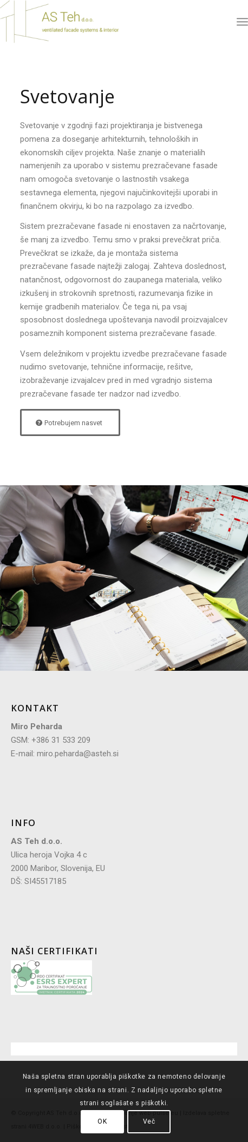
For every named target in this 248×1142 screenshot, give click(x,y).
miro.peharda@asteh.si (78, 753)
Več (149, 1121)
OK (102, 1121)
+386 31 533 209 (60, 740)
